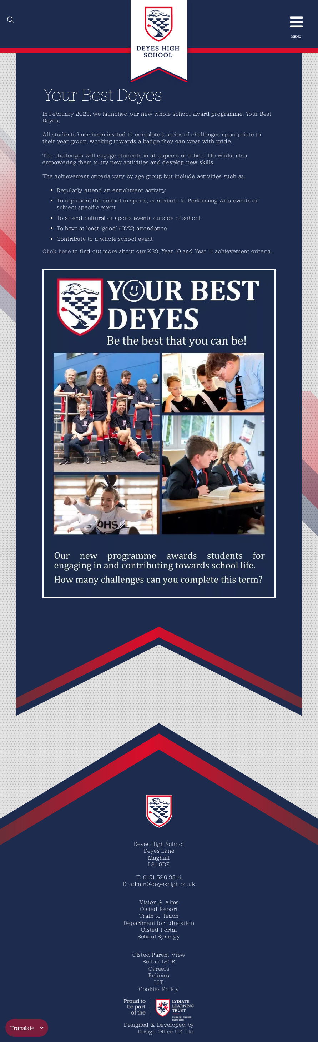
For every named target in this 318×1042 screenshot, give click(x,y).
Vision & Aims (159, 902)
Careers (159, 968)
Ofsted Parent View (159, 954)
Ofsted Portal (159, 929)
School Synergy (159, 936)
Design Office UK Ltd (166, 1031)
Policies (159, 975)
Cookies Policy (159, 989)
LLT (158, 982)
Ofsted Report (159, 909)
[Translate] (27, 1028)
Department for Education (158, 923)
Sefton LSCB (159, 961)
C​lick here (56, 251)
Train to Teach (158, 915)
